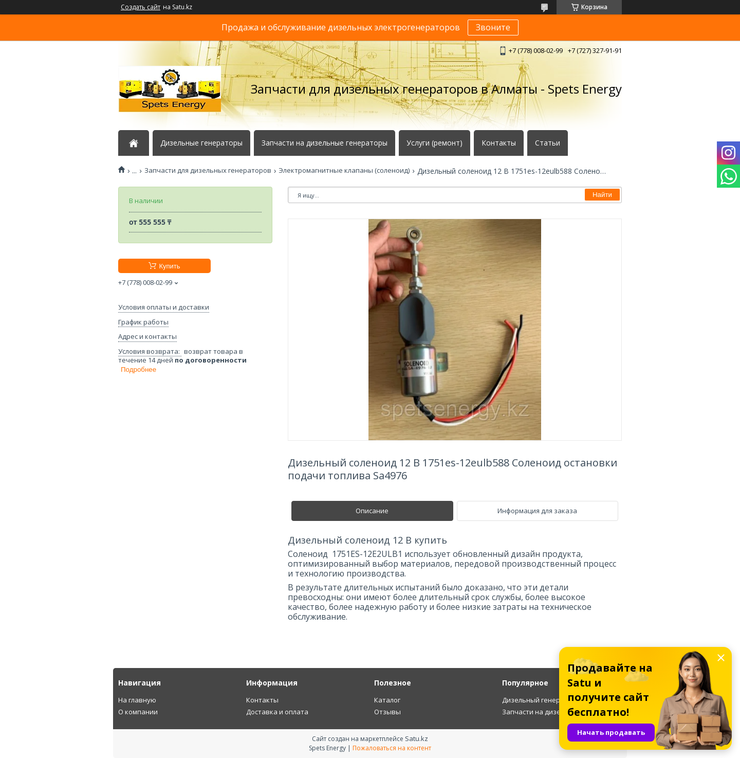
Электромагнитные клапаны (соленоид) (344, 170)
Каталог (387, 700)
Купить (169, 266)
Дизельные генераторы (201, 143)
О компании (138, 711)
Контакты (499, 143)
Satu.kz (416, 738)
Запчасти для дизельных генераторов (207, 170)
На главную (137, 700)
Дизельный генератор (539, 700)
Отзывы (387, 711)
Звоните (493, 27)
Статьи (547, 143)
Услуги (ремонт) (434, 143)
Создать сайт (140, 7)
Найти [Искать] (602, 194)
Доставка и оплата (277, 711)
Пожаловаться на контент (392, 748)
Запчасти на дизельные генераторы (324, 143)
